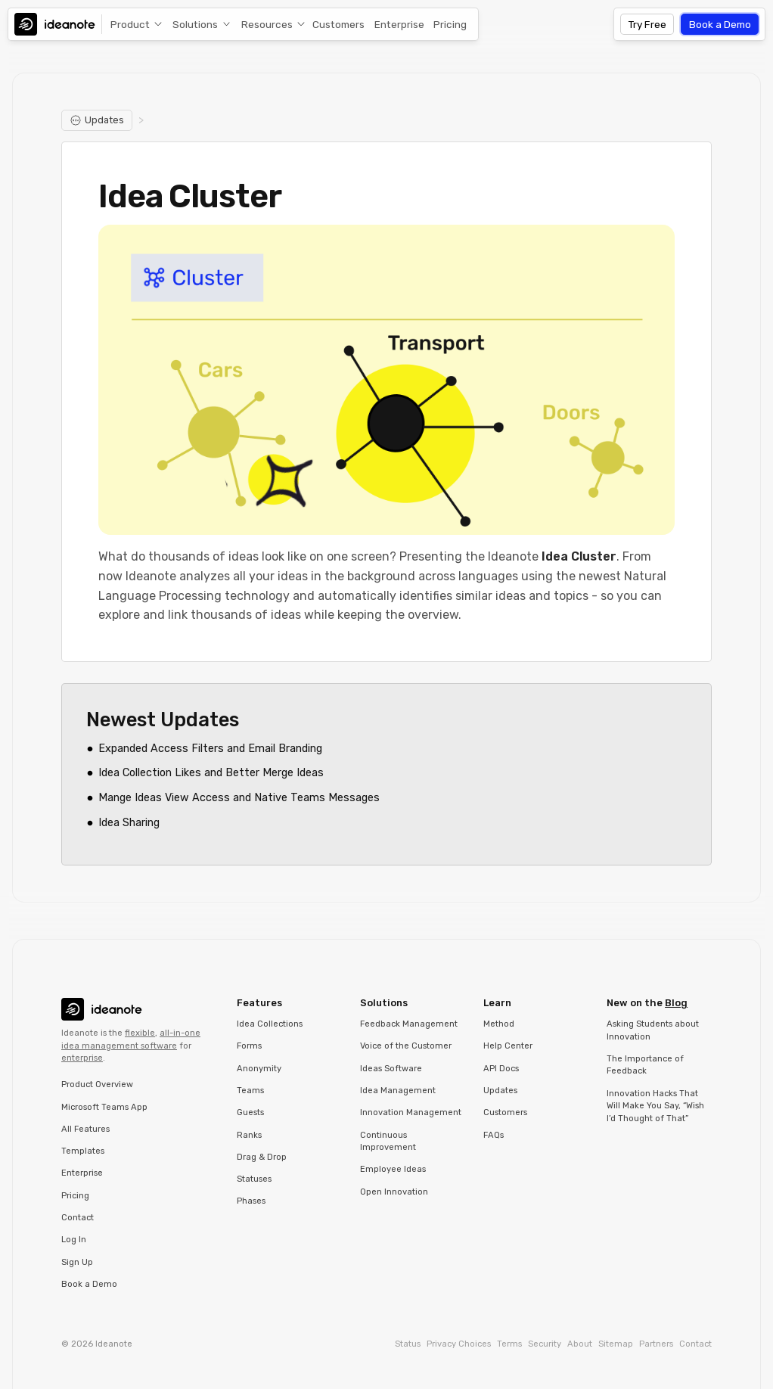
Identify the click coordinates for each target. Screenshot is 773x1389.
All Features (85, 1129)
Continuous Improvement (388, 1141)
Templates (82, 1151)
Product (130, 24)
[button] (133, 24)
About (579, 1344)
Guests (250, 1112)
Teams (250, 1090)
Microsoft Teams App (104, 1107)
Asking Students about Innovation (653, 1030)
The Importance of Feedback (645, 1065)
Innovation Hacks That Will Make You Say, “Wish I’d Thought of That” (655, 1106)
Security (544, 1344)
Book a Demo (720, 24)
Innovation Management (410, 1112)
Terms (509, 1344)
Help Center (507, 1046)
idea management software (119, 1046)
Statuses (254, 1179)
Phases (251, 1201)
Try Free (647, 24)
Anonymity (259, 1069)
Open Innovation (394, 1192)
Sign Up (77, 1262)
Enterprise (399, 24)
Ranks (249, 1135)
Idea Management (398, 1090)
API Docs (501, 1069)
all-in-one (180, 1033)
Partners (656, 1344)
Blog (676, 1002)
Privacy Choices (459, 1344)
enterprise (82, 1058)
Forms (249, 1046)
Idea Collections (270, 1024)
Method (498, 1024)
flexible (140, 1033)
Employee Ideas (393, 1169)
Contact (77, 1218)
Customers (338, 24)
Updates (500, 1090)
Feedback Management (409, 1024)
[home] (58, 24)
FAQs (493, 1135)
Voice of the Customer (406, 1046)
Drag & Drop (262, 1157)
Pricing (450, 24)
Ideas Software (391, 1069)
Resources (267, 24)
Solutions (195, 24)
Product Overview (97, 1084)
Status (408, 1344)
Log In (73, 1240)
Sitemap (615, 1344)
